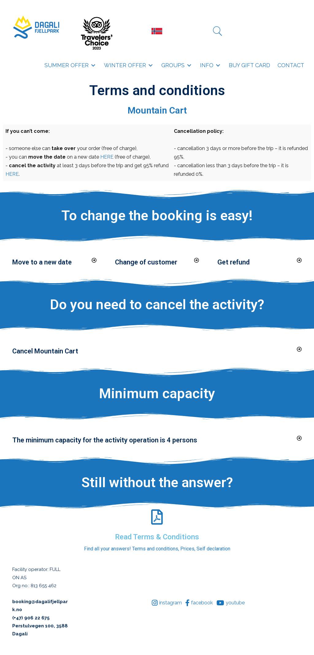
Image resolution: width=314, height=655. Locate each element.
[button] (93, 65)
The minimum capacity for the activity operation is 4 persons (104, 440)
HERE (106, 157)
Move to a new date (42, 262)
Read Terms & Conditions (157, 537)
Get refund (233, 262)
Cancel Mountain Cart (45, 351)
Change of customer (146, 262)
